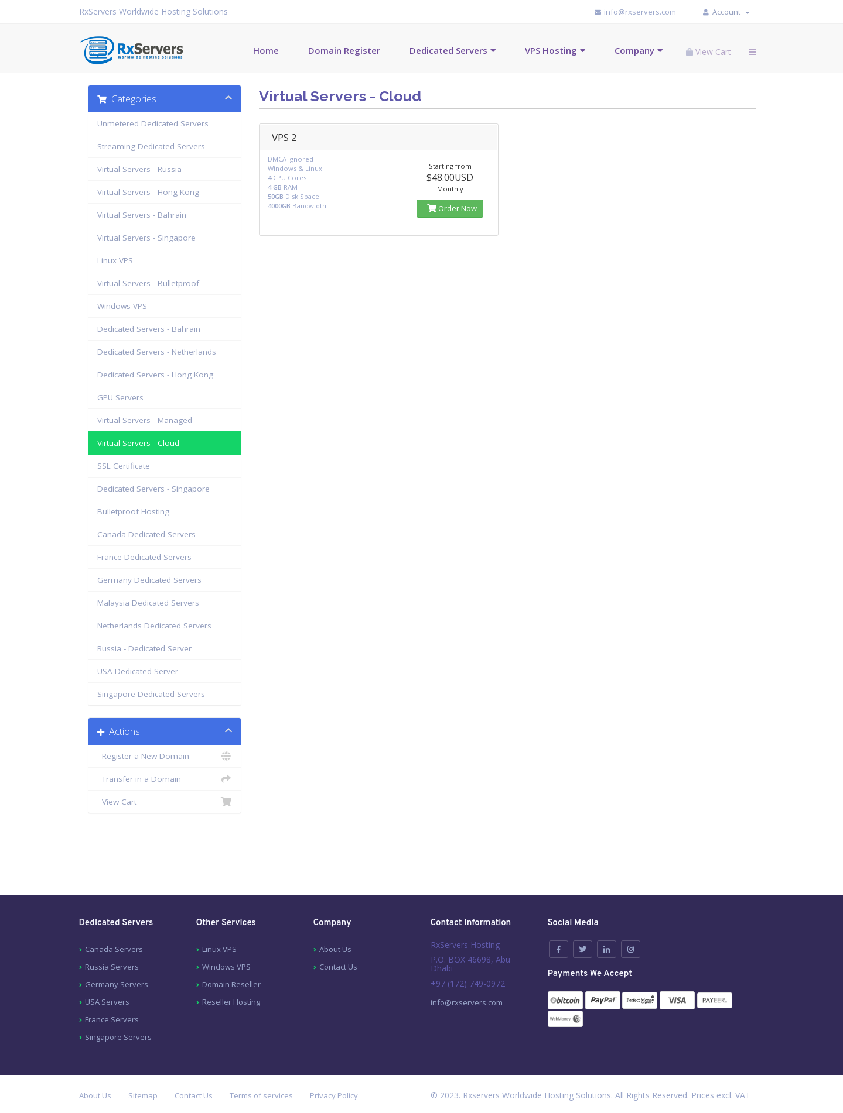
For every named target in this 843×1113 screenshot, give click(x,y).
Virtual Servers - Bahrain (141, 214)
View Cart (165, 802)
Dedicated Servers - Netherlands (156, 351)
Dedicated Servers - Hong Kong (155, 374)
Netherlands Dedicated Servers (154, 625)
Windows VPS (122, 306)
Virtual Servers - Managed (144, 420)
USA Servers (107, 1002)
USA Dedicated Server (137, 671)
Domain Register (344, 50)
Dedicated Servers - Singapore (153, 488)
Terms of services (261, 1095)
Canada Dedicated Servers (146, 534)
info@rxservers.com (634, 11)
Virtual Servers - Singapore (146, 237)
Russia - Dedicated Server (144, 648)
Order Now (450, 208)
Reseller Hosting (231, 1002)
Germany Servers (116, 984)
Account (731, 11)
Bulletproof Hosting (133, 511)
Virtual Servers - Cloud (138, 443)
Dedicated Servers (448, 50)
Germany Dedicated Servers (149, 580)
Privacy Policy (334, 1095)
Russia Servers (112, 966)
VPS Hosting (551, 50)
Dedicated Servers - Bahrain (148, 329)
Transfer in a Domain (165, 779)
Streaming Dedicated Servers (151, 146)
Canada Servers (114, 949)
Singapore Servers (118, 1037)
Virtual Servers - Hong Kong (148, 192)
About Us (335, 949)
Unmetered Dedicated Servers (153, 123)
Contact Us (338, 966)
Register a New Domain (165, 756)
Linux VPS (115, 260)
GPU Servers (120, 397)
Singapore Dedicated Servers (151, 694)
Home (266, 50)
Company (634, 50)
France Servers (112, 1019)
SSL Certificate (123, 466)
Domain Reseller (231, 984)
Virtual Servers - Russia (139, 169)
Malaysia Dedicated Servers (148, 602)
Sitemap (143, 1095)
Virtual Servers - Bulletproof (148, 283)
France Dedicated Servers (144, 557)
